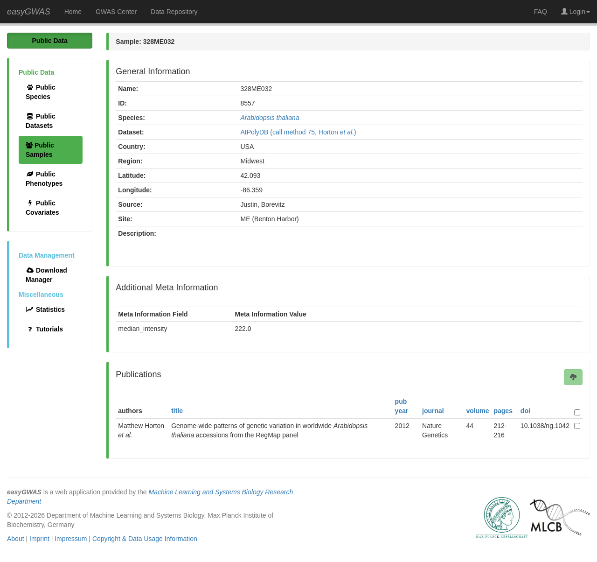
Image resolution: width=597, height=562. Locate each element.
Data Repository (174, 11)
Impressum (71, 538)
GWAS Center (116, 11)
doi (525, 410)
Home (73, 11)
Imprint (39, 538)
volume (477, 410)
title (177, 410)
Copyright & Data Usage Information (144, 538)
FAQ (540, 11)
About (15, 538)
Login (575, 11)
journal (433, 410)
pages (502, 410)
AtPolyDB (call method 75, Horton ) (298, 132)
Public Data (50, 40)
